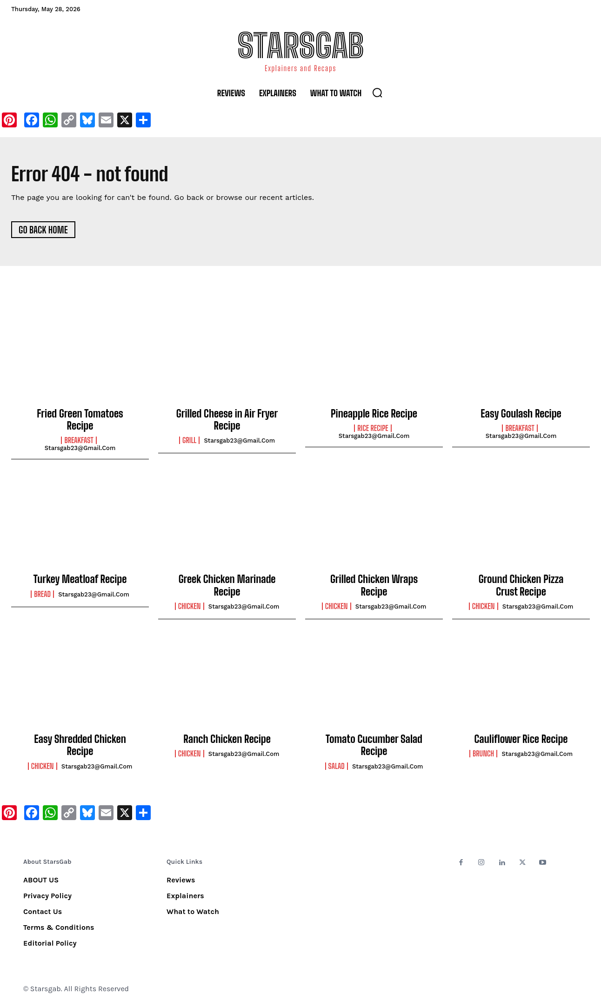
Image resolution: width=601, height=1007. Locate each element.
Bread (42, 594)
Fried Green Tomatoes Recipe (80, 420)
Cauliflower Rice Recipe (521, 739)
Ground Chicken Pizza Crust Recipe (521, 586)
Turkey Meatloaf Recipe (80, 580)
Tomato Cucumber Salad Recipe (374, 745)
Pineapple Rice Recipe (374, 414)
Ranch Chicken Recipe (227, 739)
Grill (189, 441)
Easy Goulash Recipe (521, 414)
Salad (336, 766)
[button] (377, 92)
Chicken (189, 606)
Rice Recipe (372, 428)
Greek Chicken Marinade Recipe (227, 586)
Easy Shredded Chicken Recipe (80, 745)
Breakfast (78, 441)
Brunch (483, 754)
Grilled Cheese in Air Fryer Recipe (227, 420)
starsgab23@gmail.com (80, 448)
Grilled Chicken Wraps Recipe (374, 586)
